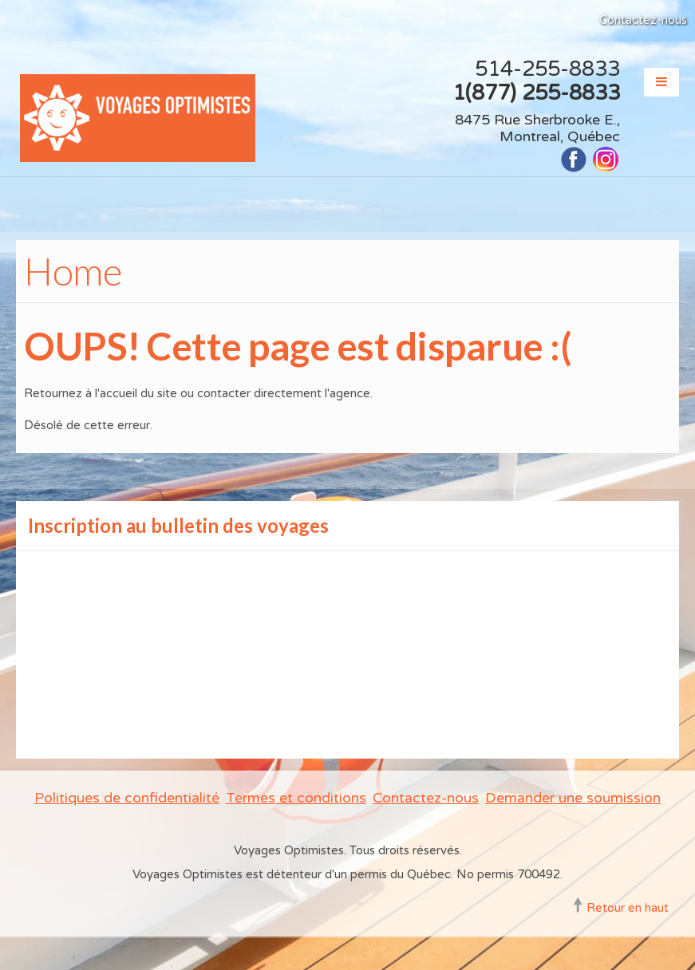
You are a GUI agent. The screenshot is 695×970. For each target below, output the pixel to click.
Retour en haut (627, 908)
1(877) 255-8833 (536, 93)
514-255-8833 (547, 69)
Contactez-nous (643, 20)
